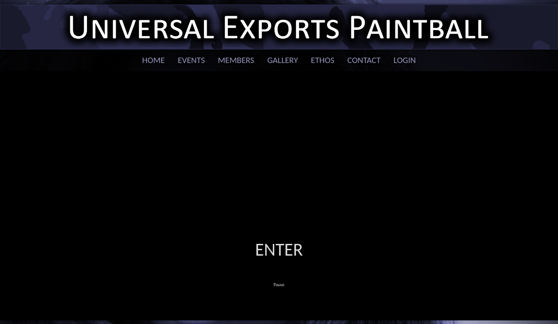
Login (405, 60)
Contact (364, 60)
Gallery (282, 60)
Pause (279, 285)
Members (236, 60)
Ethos (322, 60)
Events (191, 60)
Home (153, 60)
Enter (279, 249)
